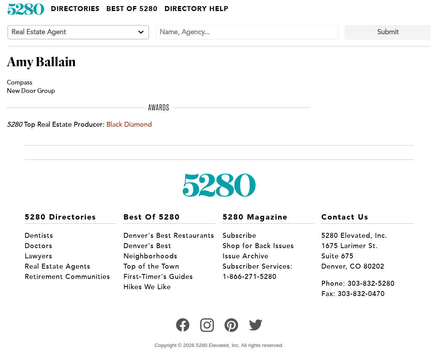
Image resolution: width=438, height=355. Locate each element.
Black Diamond (129, 124)
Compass (19, 82)
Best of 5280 (132, 9)
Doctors (38, 246)
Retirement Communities (67, 276)
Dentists (39, 235)
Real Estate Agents (57, 266)
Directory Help (196, 9)
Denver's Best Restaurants (168, 235)
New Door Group (31, 90)
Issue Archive (246, 256)
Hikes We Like (147, 287)
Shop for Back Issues (258, 246)
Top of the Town (151, 266)
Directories (75, 9)
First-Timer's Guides (158, 276)
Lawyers (38, 256)
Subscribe (239, 235)
